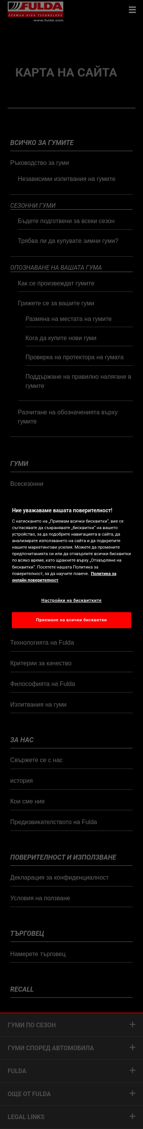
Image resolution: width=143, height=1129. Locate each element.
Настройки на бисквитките (72, 600)
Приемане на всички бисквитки (71, 619)
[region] (71, 564)
